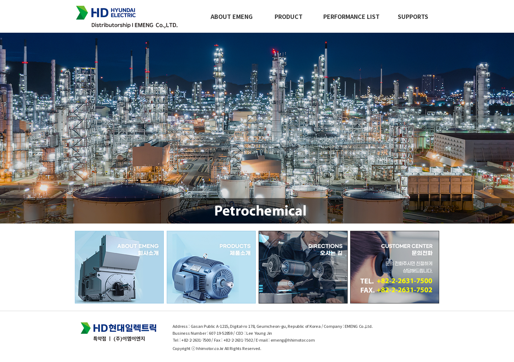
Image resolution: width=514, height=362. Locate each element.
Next (484, 128)
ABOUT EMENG (231, 16)
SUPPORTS (413, 16)
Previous (30, 128)
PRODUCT (289, 16)
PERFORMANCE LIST (351, 16)
